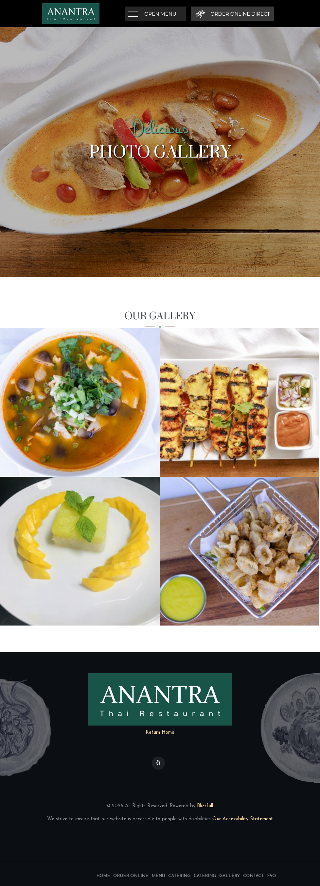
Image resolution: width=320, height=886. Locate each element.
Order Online (130, 876)
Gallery (229, 876)
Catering (179, 876)
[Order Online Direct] (232, 14)
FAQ (271, 876)
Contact (253, 876)
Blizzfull (205, 806)
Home (103, 876)
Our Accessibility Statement (242, 819)
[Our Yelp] (158, 763)
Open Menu (160, 14)
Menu (158, 876)
